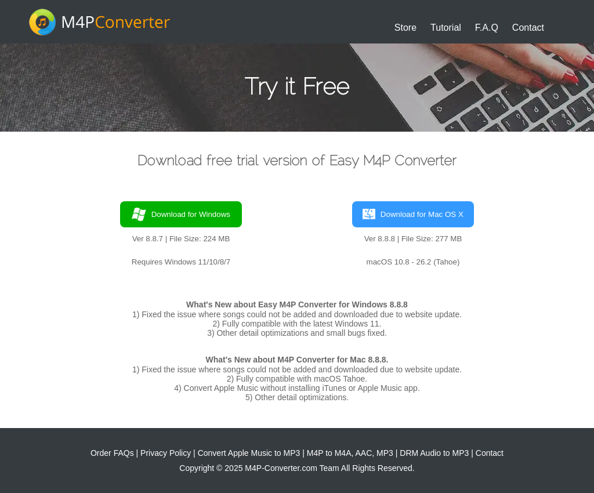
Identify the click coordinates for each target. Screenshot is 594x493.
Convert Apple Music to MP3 (249, 453)
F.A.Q (486, 27)
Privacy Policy (165, 453)
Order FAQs (112, 453)
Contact (528, 27)
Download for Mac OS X (413, 214)
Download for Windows (181, 215)
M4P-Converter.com (281, 468)
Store (405, 27)
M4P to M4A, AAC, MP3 (350, 453)
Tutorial (445, 27)
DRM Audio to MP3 (434, 453)
